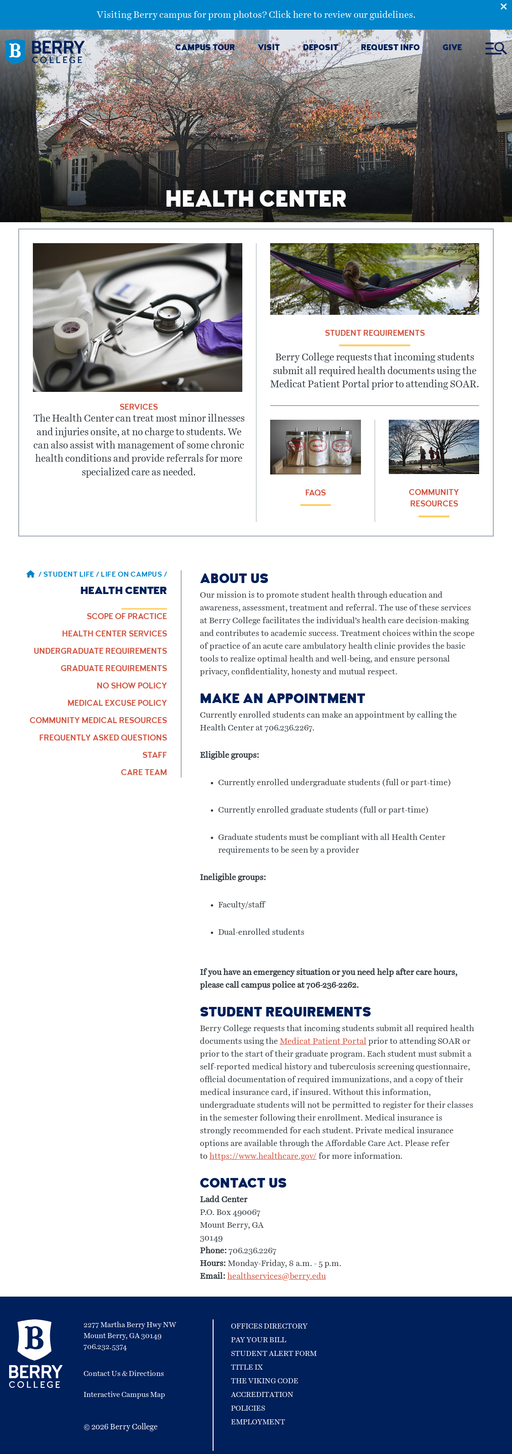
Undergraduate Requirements (100, 652)
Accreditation (262, 1394)
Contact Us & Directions (124, 1373)
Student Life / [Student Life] (72, 575)
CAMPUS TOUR (205, 48)
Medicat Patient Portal (323, 1041)
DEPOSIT (320, 48)
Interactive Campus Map (124, 1394)
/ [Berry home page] (34, 575)
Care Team (144, 773)
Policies (248, 1408)
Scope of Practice (127, 617)
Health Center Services (114, 635)
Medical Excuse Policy (117, 704)
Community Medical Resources (98, 721)
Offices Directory (269, 1326)
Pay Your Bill (258, 1340)
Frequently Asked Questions (103, 739)
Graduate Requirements (114, 669)
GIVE (452, 48)
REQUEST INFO (390, 48)
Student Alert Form (274, 1353)
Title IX (247, 1367)
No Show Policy (132, 687)
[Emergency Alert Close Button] (506, 6)
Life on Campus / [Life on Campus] (134, 575)
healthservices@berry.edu (276, 1276)
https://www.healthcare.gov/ (263, 1156)
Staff (154, 756)
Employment (258, 1422)
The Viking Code (264, 1381)
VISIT (269, 48)
